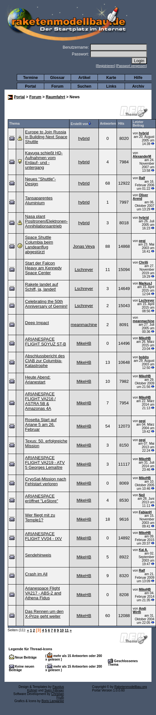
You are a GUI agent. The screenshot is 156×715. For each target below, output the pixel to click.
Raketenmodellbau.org (130, 687)
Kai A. (143, 550)
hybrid (83, 138)
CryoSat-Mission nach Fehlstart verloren (45, 481)
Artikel (84, 77)
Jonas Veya (84, 246)
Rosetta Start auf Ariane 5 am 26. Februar (41, 424)
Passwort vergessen (131, 66)
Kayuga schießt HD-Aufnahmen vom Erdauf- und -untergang (44, 160)
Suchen (84, 86)
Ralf (142, 178)
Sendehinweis (38, 555)
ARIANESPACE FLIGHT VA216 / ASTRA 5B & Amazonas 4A (40, 401)
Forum (57, 86)
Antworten (108, 123)
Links (111, 86)
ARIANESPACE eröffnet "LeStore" (41, 498)
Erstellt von (81, 124)
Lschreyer (84, 269)
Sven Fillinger (54, 690)
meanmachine (84, 324)
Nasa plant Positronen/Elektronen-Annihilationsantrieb (46, 221)
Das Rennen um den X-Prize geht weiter (44, 614)
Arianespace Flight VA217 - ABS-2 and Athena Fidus (43, 593)
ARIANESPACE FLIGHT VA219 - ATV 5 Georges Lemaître (45, 462)
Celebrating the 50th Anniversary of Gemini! (46, 304)
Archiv (138, 86)
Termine (30, 77)
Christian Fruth (57, 695)
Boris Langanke (53, 701)
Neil (142, 495)
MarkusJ (145, 283)
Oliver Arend (140, 196)
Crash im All (36, 574)
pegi (142, 241)
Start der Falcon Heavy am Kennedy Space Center (43, 268)
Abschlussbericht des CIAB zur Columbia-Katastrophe (45, 360)
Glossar (57, 77)
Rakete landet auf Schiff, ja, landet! (41, 287)
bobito (144, 357)
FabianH (145, 512)
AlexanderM (142, 156)
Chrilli (143, 262)
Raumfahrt (55, 97)
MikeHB (84, 343)
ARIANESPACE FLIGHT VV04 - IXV (43, 536)
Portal (30, 86)
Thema (14, 123)
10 (62, 630)
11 (66, 630)
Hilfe (138, 77)
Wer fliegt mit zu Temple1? (40, 517)
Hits (121, 123)
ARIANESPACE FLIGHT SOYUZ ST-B (45, 341)
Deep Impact (37, 322)
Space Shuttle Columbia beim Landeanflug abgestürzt (39, 244)
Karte (111, 77)
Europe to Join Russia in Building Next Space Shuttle (46, 137)
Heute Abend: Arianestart (38, 379)
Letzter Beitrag (138, 123)
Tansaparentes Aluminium (39, 200)
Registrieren (105, 66)
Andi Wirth (139, 610)
